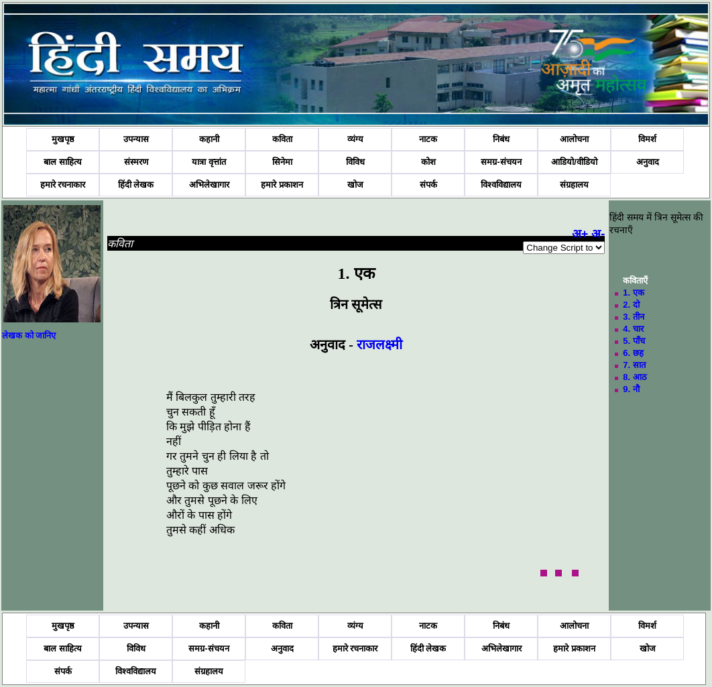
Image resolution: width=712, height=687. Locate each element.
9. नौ (631, 389)
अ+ (580, 234)
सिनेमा (282, 162)
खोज (355, 185)
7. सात (634, 365)
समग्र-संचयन (501, 162)
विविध (355, 162)
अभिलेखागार (209, 185)
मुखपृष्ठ (63, 139)
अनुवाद (647, 162)
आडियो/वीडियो (574, 162)
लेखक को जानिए (29, 335)
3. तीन (633, 317)
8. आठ (634, 377)
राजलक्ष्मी (379, 344)
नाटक (428, 139)
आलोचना (574, 139)
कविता (282, 139)
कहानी (209, 139)
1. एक (633, 293)
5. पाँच (633, 341)
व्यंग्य (355, 139)
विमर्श (647, 139)
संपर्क (428, 185)
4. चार (633, 329)
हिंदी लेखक (136, 185)
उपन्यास (136, 139)
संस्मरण (136, 162)
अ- (598, 234)
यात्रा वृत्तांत (209, 162)
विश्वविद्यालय (501, 185)
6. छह (633, 353)
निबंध (501, 139)
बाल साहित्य (63, 162)
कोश (428, 162)
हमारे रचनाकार (63, 185)
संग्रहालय (574, 185)
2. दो (631, 305)
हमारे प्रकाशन (282, 185)
